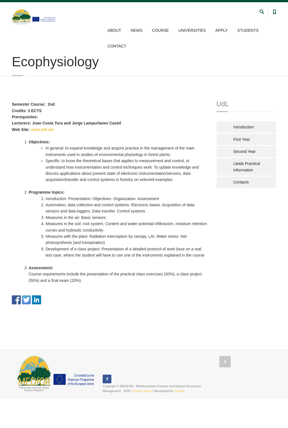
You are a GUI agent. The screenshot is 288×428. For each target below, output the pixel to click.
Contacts (241, 211)
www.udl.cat (42, 158)
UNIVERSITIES (192, 30)
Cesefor (179, 420)
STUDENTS (247, 30)
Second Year (244, 180)
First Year (241, 168)
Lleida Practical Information (246, 195)
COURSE (160, 30)
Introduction (243, 156)
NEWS (137, 30)
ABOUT (114, 30)
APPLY (221, 30)
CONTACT (116, 46)
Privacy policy (142, 420)
